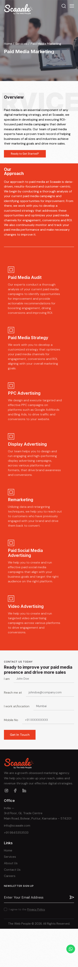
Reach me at (13, 692)
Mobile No (11, 720)
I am (7, 679)
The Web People (19, 924)
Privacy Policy (36, 909)
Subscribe (71, 897)
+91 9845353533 (16, 832)
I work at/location (16, 706)
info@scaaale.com (17, 825)
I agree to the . (27, 909)
